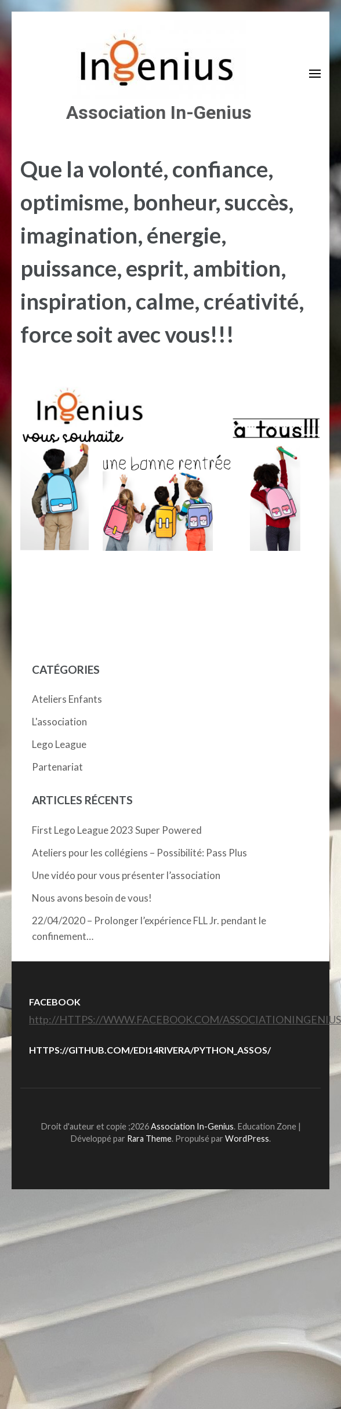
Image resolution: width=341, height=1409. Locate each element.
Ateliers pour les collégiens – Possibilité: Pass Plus (139, 853)
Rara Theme (149, 1138)
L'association (59, 722)
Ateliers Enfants (67, 699)
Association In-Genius (159, 112)
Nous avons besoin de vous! (92, 898)
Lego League (59, 744)
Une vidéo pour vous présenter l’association (126, 875)
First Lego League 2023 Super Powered (117, 830)
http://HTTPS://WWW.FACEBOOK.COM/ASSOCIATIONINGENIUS (185, 1019)
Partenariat (57, 767)
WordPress (247, 1138)
